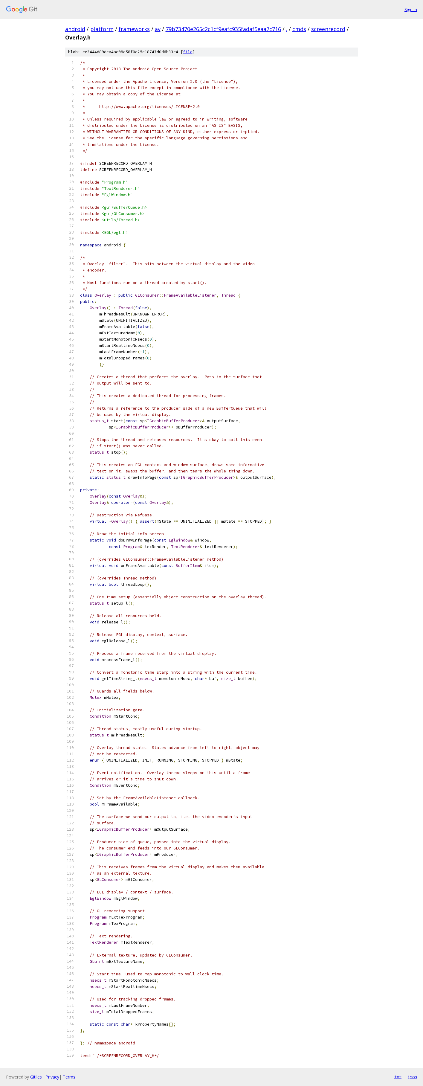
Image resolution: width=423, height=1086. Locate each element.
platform (102, 29)
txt (397, 1076)
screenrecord (328, 29)
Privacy (52, 1077)
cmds (299, 29)
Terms (69, 1077)
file (188, 51)
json (412, 1076)
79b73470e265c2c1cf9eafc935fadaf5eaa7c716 (223, 29)
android (75, 29)
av (158, 29)
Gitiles (36, 1077)
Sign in (410, 9)
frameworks (134, 29)
